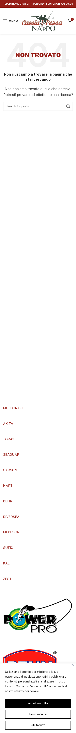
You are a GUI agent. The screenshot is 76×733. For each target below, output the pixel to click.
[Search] (38, 106)
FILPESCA (11, 532)
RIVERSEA (11, 517)
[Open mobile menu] (10, 21)
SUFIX (8, 548)
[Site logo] (42, 20)
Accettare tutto (38, 703)
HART (8, 486)
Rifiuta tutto (38, 725)
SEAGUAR (11, 454)
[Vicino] (73, 665)
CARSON (10, 470)
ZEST (7, 579)
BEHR (7, 501)
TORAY (8, 439)
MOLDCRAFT (13, 408)
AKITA (8, 424)
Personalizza (38, 714)
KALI (7, 563)
